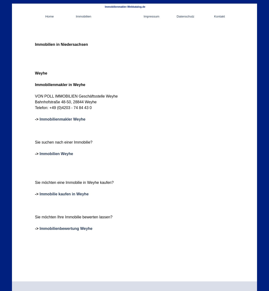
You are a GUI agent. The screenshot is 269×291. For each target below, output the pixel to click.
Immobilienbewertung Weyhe (65, 229)
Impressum (151, 16)
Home (49, 16)
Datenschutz (185, 16)
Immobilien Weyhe (56, 154)
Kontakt (219, 16)
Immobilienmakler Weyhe (62, 119)
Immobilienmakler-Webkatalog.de (125, 6)
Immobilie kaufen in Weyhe (64, 194)
